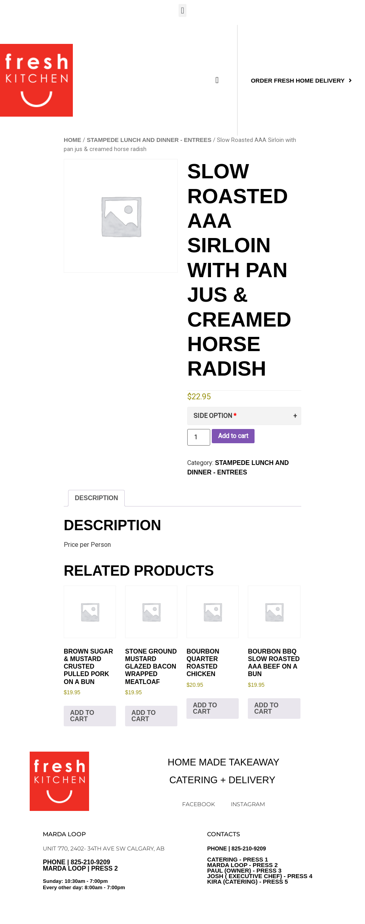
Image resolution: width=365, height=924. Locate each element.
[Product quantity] (198, 437)
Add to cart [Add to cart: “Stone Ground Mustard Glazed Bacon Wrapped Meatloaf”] (143, 715)
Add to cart (233, 436)
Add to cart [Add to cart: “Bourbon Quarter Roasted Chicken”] (205, 708)
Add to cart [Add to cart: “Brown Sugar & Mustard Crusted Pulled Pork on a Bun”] (82, 715)
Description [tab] (96, 498)
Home (72, 140)
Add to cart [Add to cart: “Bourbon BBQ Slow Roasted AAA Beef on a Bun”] (266, 708)
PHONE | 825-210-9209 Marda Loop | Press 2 (112, 878)
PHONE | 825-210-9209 (259, 865)
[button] (182, 10)
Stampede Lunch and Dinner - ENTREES (149, 140)
